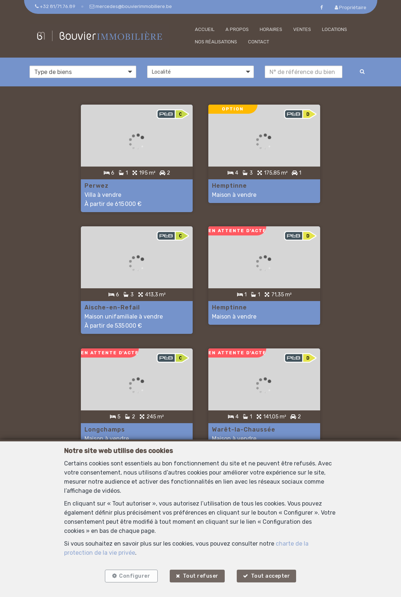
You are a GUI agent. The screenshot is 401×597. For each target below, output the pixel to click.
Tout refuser (201, 576)
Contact (258, 41)
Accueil (205, 29)
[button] (200, 72)
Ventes (302, 29)
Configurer (134, 576)
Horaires (271, 29)
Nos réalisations (216, 41)
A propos (237, 29)
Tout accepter (270, 576)
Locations (334, 29)
